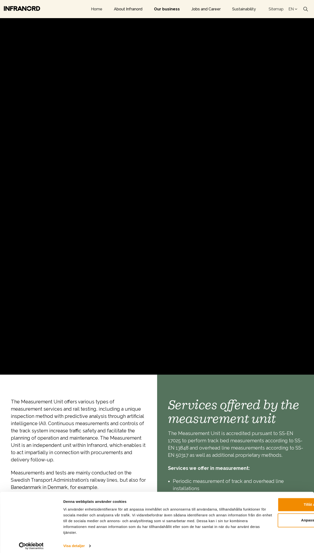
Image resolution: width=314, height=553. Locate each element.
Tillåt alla (273, 502)
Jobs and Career (206, 9)
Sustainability (244, 9)
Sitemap (276, 9)
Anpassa (273, 518)
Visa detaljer (74, 543)
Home (96, 9)
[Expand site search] (305, 9)
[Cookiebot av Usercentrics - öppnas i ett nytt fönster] (31, 543)
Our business (167, 9)
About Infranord (128, 9)
